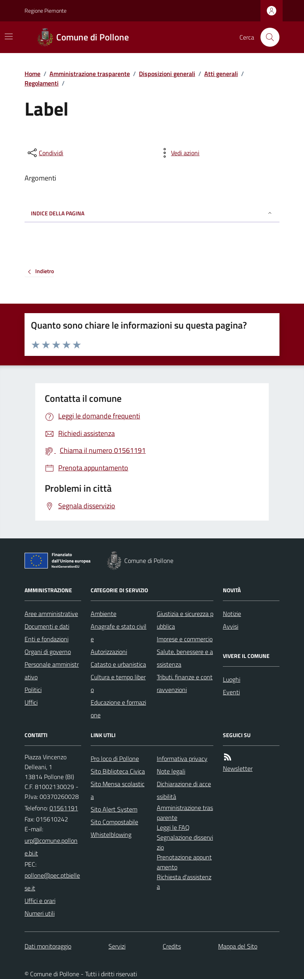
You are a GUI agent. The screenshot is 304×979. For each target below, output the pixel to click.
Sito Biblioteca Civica (118, 771)
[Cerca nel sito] (266, 37)
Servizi (116, 946)
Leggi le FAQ (173, 827)
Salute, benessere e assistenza (185, 658)
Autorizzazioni (109, 651)
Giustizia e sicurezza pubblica (185, 620)
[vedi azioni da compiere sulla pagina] (179, 152)
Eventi (231, 692)
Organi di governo (48, 651)
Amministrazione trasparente (89, 73)
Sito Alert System (114, 809)
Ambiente (103, 613)
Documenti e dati (47, 626)
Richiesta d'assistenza (184, 882)
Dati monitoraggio (48, 946)
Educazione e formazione (118, 709)
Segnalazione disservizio (185, 842)
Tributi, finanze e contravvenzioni (185, 683)
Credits (172, 946)
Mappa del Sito (237, 946)
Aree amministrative (51, 613)
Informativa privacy (182, 758)
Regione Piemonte (45, 10)
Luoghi (231, 679)
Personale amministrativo (52, 671)
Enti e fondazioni (46, 639)
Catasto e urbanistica (118, 664)
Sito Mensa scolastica (117, 790)
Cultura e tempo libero (118, 683)
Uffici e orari (40, 900)
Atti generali (221, 73)
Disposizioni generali (167, 73)
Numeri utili (40, 913)
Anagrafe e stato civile (118, 633)
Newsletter (238, 768)
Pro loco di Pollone (115, 758)
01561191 (63, 808)
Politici (33, 689)
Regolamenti (42, 83)
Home (32, 73)
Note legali (171, 771)
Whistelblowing (111, 834)
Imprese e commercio (185, 639)
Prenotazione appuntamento (184, 862)
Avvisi (230, 626)
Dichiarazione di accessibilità (184, 790)
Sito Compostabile (114, 822)
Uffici (31, 702)
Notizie (232, 613)
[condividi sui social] (45, 152)
